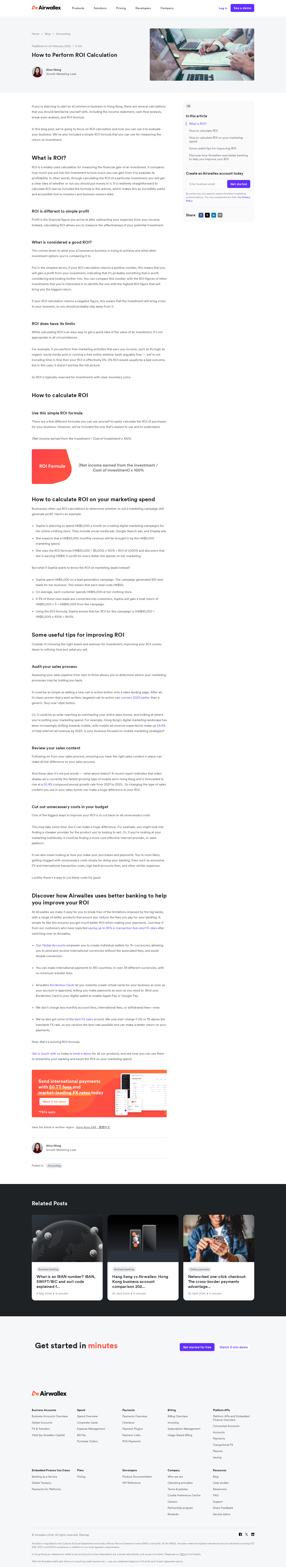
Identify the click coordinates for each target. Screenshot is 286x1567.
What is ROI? (198, 124)
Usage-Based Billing (180, 1434)
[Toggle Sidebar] (188, 106)
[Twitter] (246, 1534)
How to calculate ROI (203, 131)
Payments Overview (134, 1415)
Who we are (175, 1475)
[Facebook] (240, 1534)
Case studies (221, 1482)
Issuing (217, 1456)
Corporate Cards (87, 1421)
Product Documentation (137, 1475)
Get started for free (194, 1345)
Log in (223, 8)
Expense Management (91, 1428)
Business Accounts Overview (50, 1415)
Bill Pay (81, 1434)
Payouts (218, 1450)
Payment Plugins (132, 1428)
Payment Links (131, 1434)
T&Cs (183, 1553)
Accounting (63, 34)
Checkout (128, 1421)
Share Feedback (223, 1507)
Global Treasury (41, 1482)
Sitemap (84, 1534)
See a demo (242, 8)
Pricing (121, 8)
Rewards (173, 1513)
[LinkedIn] (252, 1534)
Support (218, 1500)
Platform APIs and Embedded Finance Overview (231, 1417)
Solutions (100, 8)
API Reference (131, 1482)
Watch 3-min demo (233, 1345)
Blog (47, 34)
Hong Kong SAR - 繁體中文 (93, 1127)
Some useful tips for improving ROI (212, 148)
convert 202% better (135, 697)
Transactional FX (223, 1443)
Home (35, 34)
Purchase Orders (87, 1440)
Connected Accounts (226, 1425)
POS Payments (131, 1440)
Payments (219, 1437)
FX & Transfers (41, 1428)
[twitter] (207, 215)
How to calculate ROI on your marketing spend (216, 139)
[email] (220, 215)
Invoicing (173, 1421)
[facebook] (201, 215)
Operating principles (180, 1482)
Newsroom (220, 1488)
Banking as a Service (44, 1475)
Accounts (219, 1431)
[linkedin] (213, 215)
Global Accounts (42, 1421)
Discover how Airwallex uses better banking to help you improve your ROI (218, 157)
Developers (143, 8)
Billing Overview (178, 1415)
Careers (172, 1500)
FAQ (215, 1494)
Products (78, 8)
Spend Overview (87, 1415)
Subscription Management (184, 1428)
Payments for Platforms (46, 1488)
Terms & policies (178, 1488)
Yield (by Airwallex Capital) (48, 1434)
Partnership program (180, 1507)
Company (167, 8)
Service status (221, 1513)
